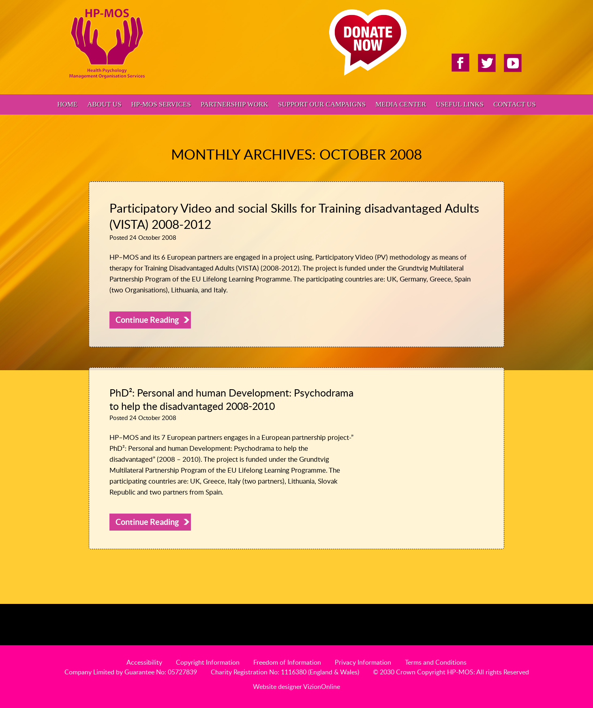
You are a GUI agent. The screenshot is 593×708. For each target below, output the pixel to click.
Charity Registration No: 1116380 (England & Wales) (285, 671)
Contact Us (514, 104)
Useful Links (460, 104)
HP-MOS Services (161, 104)
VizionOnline (321, 686)
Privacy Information (363, 662)
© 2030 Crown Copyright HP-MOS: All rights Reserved (451, 671)
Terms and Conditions (436, 662)
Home (67, 104)
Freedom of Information (287, 662)
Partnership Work (234, 104)
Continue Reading (147, 319)
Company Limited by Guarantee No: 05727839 (130, 671)
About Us (104, 104)
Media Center (400, 104)
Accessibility (144, 662)
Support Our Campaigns (322, 104)
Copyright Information (208, 662)
